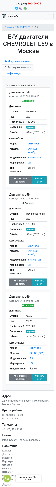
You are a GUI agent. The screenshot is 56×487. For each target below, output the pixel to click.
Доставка (7, 454)
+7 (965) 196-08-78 (12, 429)
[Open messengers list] (7, 478)
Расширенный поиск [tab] (18, 67)
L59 (29, 162)
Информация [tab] (13, 73)
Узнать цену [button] (39, 180)
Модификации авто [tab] (17, 61)
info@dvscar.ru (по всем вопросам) (21, 440)
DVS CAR (11, 16)
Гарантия (7, 457)
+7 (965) (29, 3)
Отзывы (6, 468)
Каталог (6, 450)
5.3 (31, 358)
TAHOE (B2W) (37, 353)
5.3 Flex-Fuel (34, 157)
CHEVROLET (23, 27)
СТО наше (7, 472)
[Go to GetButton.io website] (7, 484)
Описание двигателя (20, 180)
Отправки (7, 465)
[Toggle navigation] (49, 16)
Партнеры (7, 461)
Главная (9, 27)
